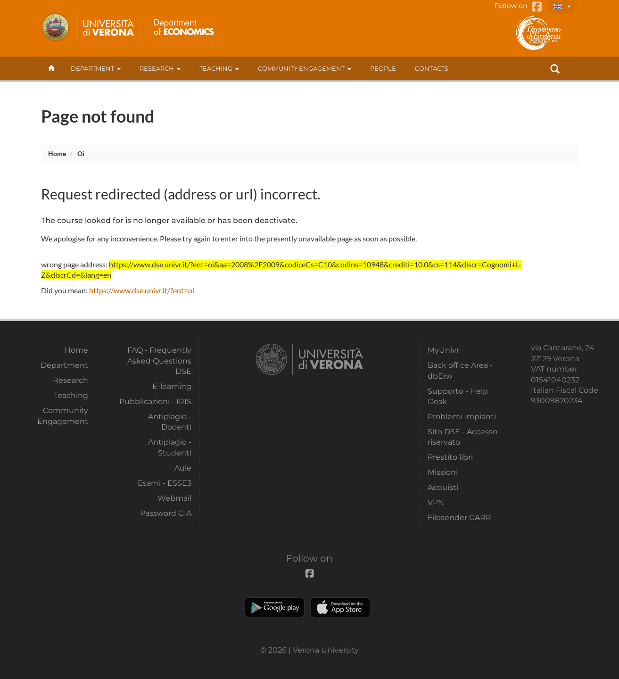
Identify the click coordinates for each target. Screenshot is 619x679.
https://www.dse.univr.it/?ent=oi (141, 290)
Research (160, 68)
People (383, 68)
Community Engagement (304, 68)
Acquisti (443, 487)
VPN (436, 502)
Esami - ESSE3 (164, 483)
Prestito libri (450, 457)
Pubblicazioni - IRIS (155, 401)
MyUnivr (443, 350)
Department (96, 68)
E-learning (171, 386)
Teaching (219, 68)
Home (57, 153)
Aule (182, 468)
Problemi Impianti (462, 416)
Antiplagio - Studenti (169, 447)
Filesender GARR (459, 517)
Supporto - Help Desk (458, 396)
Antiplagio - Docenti (169, 421)
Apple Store (340, 607)
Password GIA (165, 513)
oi (80, 153)
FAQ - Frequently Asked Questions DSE (159, 361)
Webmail (174, 498)
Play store (274, 607)
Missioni (443, 472)
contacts (431, 68)
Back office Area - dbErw (460, 370)
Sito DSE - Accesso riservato (462, 437)
